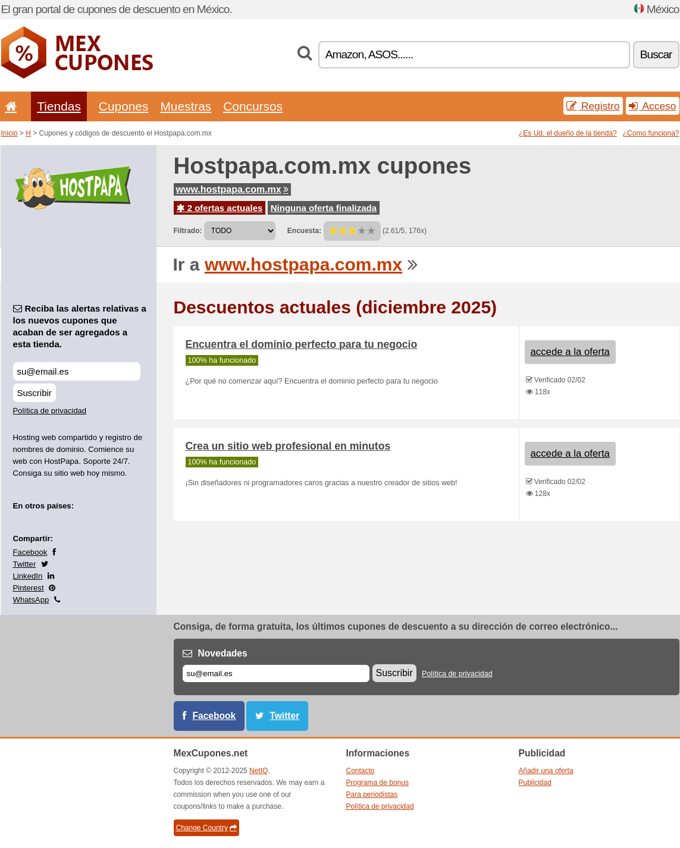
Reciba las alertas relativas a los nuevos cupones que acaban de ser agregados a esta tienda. (79, 326)
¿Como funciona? (651, 133)
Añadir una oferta (546, 771)
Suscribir (34, 393)
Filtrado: (188, 231)
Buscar (656, 54)
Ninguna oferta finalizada (324, 208)
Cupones (124, 106)
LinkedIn (28, 575)
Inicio (9, 133)
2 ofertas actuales (220, 208)
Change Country (206, 828)
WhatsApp (31, 599)
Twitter (24, 564)
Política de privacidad (50, 410)
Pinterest (28, 587)
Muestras (185, 106)
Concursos (253, 106)
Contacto (360, 771)
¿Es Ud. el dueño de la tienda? (568, 133)
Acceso (652, 106)
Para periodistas (372, 794)
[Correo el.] (276, 673)
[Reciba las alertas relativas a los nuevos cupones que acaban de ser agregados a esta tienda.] (76, 371)
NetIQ (258, 771)
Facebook (30, 552)
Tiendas (59, 106)
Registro (593, 106)
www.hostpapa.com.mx (232, 189)
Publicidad (535, 782)
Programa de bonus (377, 782)
